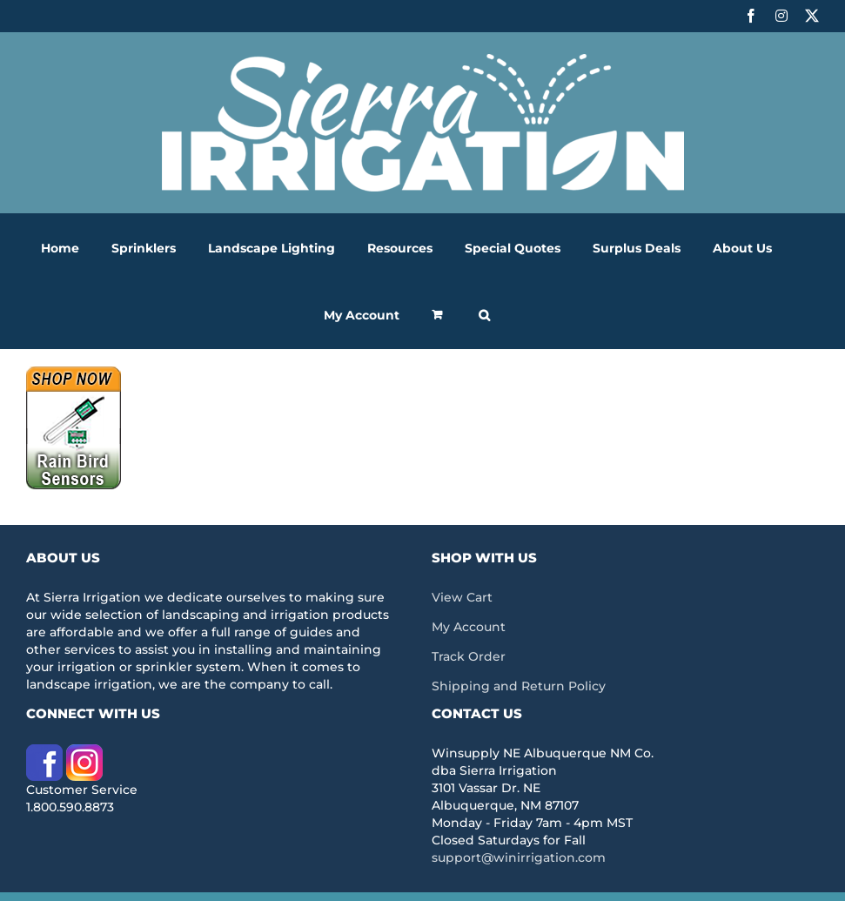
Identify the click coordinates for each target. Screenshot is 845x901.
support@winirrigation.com (519, 857)
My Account (469, 627)
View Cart (462, 597)
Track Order (469, 656)
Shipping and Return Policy (519, 686)
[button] (484, 314)
